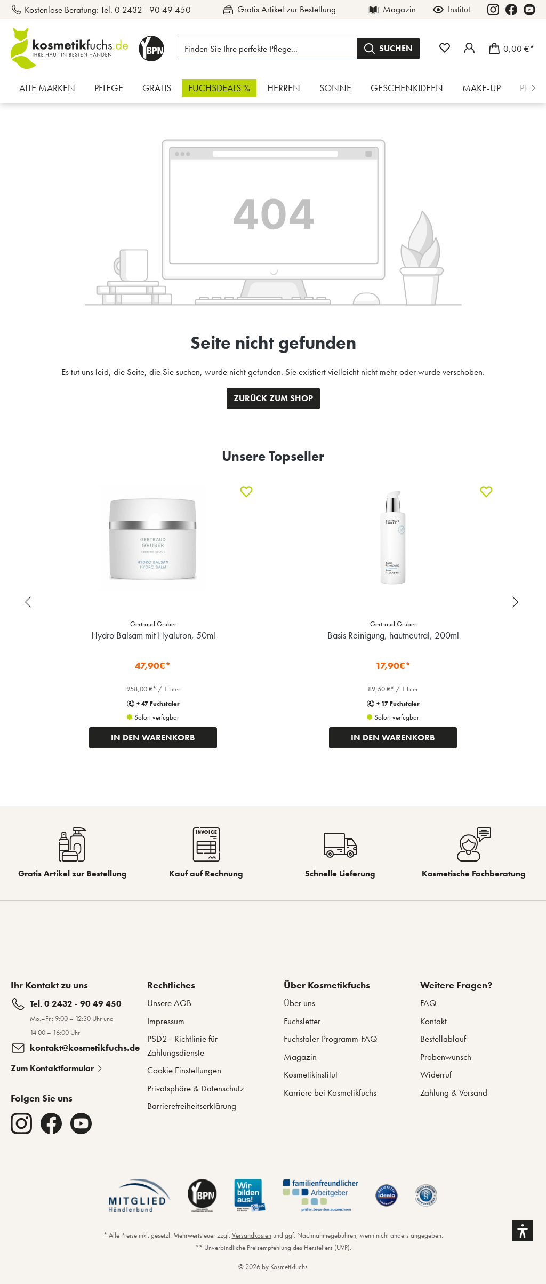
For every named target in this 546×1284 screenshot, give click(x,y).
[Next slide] (517, 602)
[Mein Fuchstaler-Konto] (469, 48)
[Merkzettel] (444, 48)
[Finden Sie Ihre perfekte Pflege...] (267, 48)
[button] (522, 1230)
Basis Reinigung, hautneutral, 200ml (393, 635)
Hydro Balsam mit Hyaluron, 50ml (153, 635)
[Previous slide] (29, 602)
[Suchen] (388, 48)
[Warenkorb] (508, 48)
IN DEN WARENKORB (153, 737)
